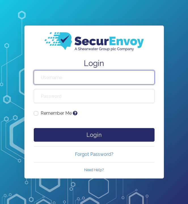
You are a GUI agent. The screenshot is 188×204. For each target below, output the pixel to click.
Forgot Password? (94, 154)
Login (94, 134)
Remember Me (59, 113)
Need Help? (94, 170)
